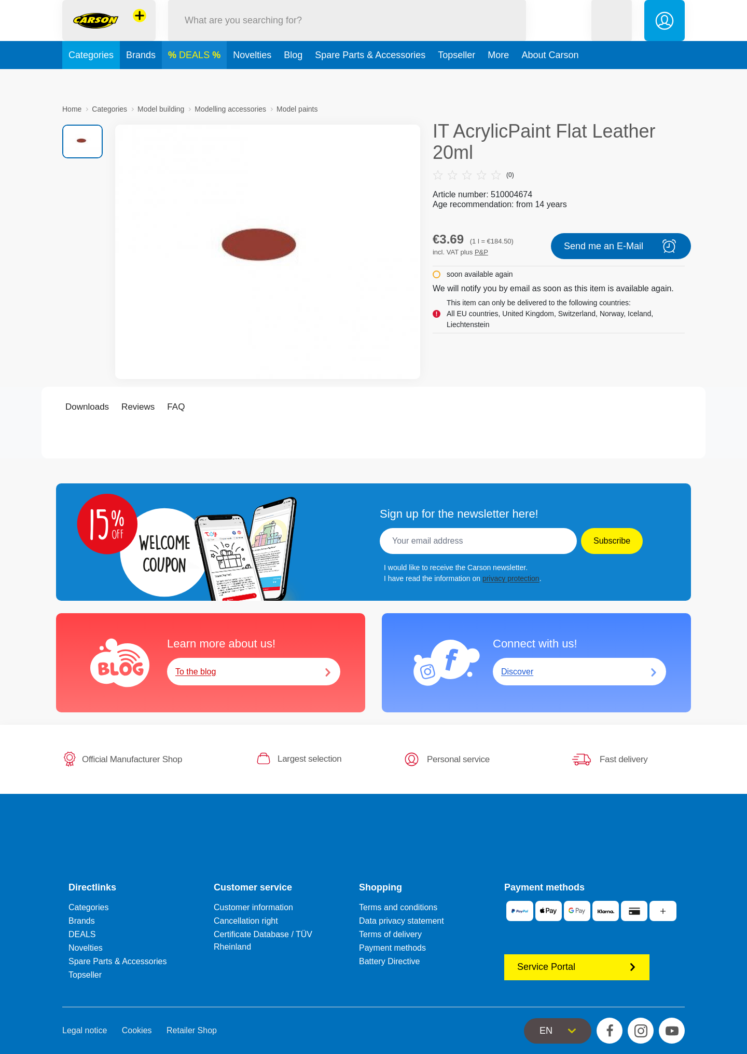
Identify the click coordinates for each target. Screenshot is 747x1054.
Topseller (456, 80)
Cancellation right (246, 920)
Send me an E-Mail (621, 246)
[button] (611, 32)
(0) (473, 175)
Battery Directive (389, 961)
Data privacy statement (401, 920)
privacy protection (511, 578)
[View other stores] (139, 28)
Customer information (253, 907)
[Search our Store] (347, 32)
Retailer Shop (192, 1030)
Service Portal (577, 967)
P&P (481, 252)
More (498, 80)
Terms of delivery (390, 934)
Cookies (137, 1030)
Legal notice (84, 1030)
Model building (160, 109)
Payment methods (392, 947)
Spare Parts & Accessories (370, 80)
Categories (91, 80)
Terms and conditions (398, 907)
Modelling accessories (230, 109)
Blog (293, 80)
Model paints (296, 109)
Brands (141, 80)
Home (71, 109)
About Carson (549, 80)
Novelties (252, 80)
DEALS (195, 80)
